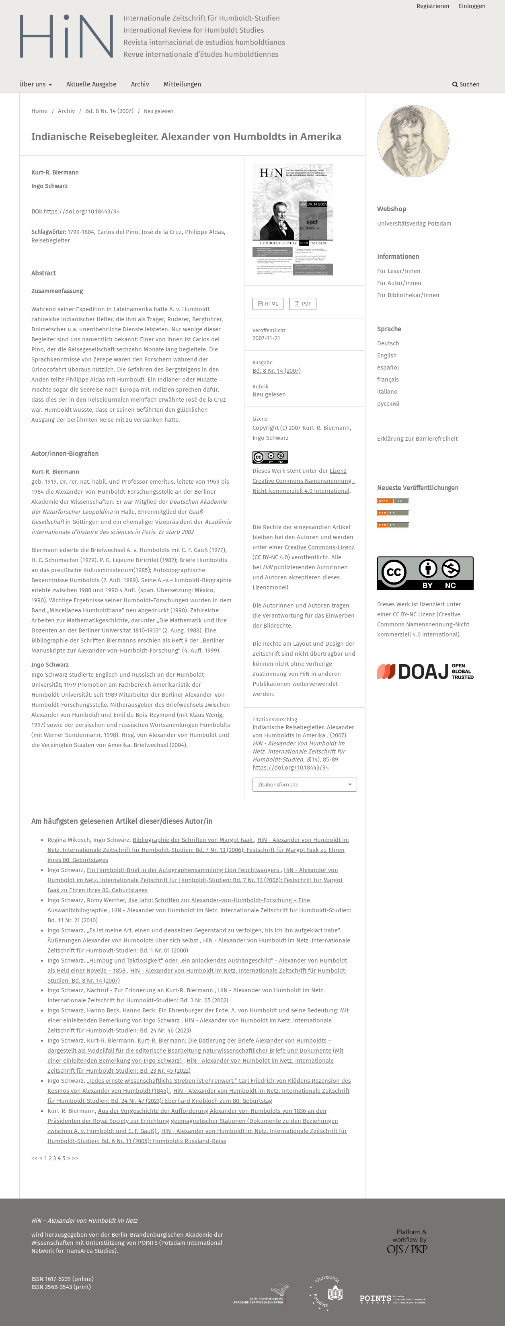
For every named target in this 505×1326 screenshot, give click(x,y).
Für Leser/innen (399, 271)
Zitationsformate (278, 784)
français (388, 379)
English (387, 355)
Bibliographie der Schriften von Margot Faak (193, 840)
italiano (387, 391)
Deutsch (388, 343)
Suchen (466, 84)
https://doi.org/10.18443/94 (81, 211)
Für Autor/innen (399, 283)
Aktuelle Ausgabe (91, 84)
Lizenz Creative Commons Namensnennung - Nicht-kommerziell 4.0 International (303, 481)
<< (34, 1158)
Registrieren (433, 6)
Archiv (140, 84)
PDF (306, 304)
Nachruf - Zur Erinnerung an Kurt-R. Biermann (151, 990)
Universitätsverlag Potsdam (414, 223)
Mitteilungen (182, 84)
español (388, 367)
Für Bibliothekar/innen (408, 295)
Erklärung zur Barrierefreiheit (417, 438)
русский (388, 403)
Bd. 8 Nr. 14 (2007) (109, 111)
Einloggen (472, 6)
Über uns (33, 84)
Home (39, 111)
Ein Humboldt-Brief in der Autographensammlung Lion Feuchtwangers (184, 870)
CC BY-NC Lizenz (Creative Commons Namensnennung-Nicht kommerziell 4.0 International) (423, 624)
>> (75, 1158)
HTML (271, 304)
